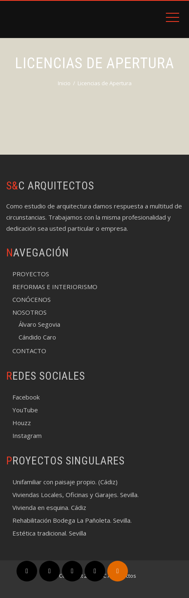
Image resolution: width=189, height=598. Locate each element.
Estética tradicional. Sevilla (49, 533)
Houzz (21, 423)
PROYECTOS (30, 274)
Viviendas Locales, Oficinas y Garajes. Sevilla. (75, 494)
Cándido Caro (37, 337)
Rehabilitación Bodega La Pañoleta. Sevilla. (72, 520)
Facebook (26, 397)
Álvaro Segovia (39, 324)
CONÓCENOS (31, 299)
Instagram (27, 435)
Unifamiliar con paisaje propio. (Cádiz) (65, 482)
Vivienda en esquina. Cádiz (49, 507)
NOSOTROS (29, 312)
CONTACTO (29, 351)
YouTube (25, 410)
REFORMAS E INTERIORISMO (54, 286)
